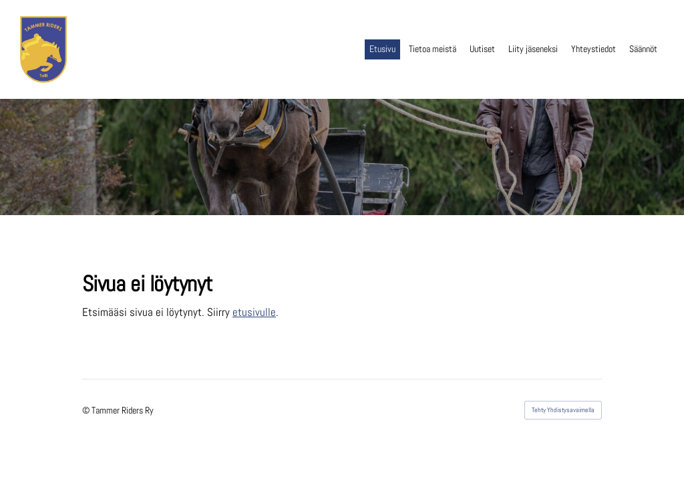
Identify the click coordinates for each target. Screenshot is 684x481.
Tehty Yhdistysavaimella (563, 410)
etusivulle (254, 312)
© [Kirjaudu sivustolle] (87, 410)
